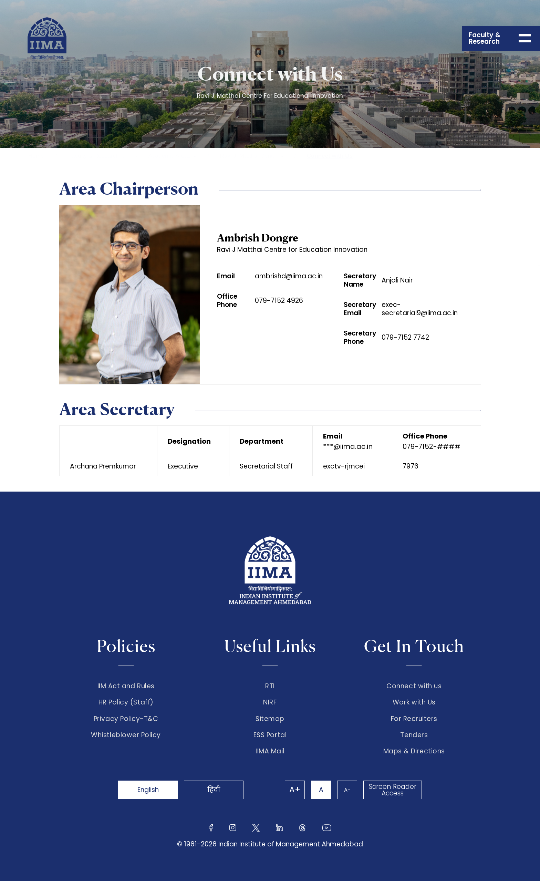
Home (36, 156)
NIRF (270, 704)
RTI (270, 686)
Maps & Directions (414, 756)
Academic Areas (169, 156)
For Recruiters (414, 721)
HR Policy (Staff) (126, 704)
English (149, 794)
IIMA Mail (270, 756)
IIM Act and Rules (126, 686)
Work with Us (414, 704)
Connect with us (414, 686)
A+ (291, 794)
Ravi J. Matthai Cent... (249, 156)
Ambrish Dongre (257, 237)
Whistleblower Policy (126, 739)
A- (346, 794)
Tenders (414, 739)
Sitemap (270, 721)
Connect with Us (330, 156)
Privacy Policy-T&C (126, 721)
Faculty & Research (93, 156)
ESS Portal (270, 739)
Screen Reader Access (392, 795)
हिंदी (218, 794)
